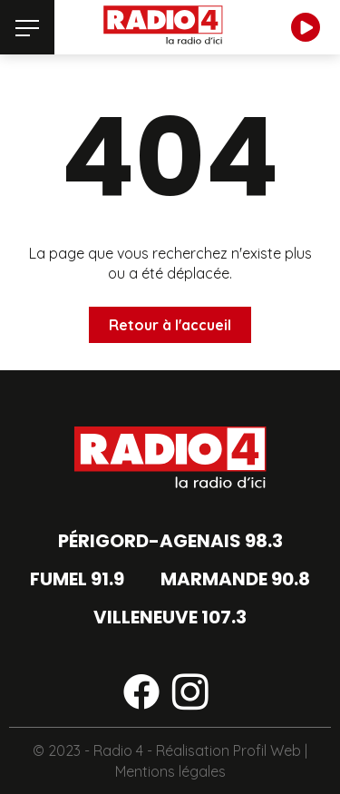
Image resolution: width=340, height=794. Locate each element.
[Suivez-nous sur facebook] (141, 695)
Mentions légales (170, 771)
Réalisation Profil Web (228, 750)
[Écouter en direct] (305, 27)
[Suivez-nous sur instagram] (190, 695)
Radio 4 (118, 750)
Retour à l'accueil (170, 325)
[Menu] (27, 27)
